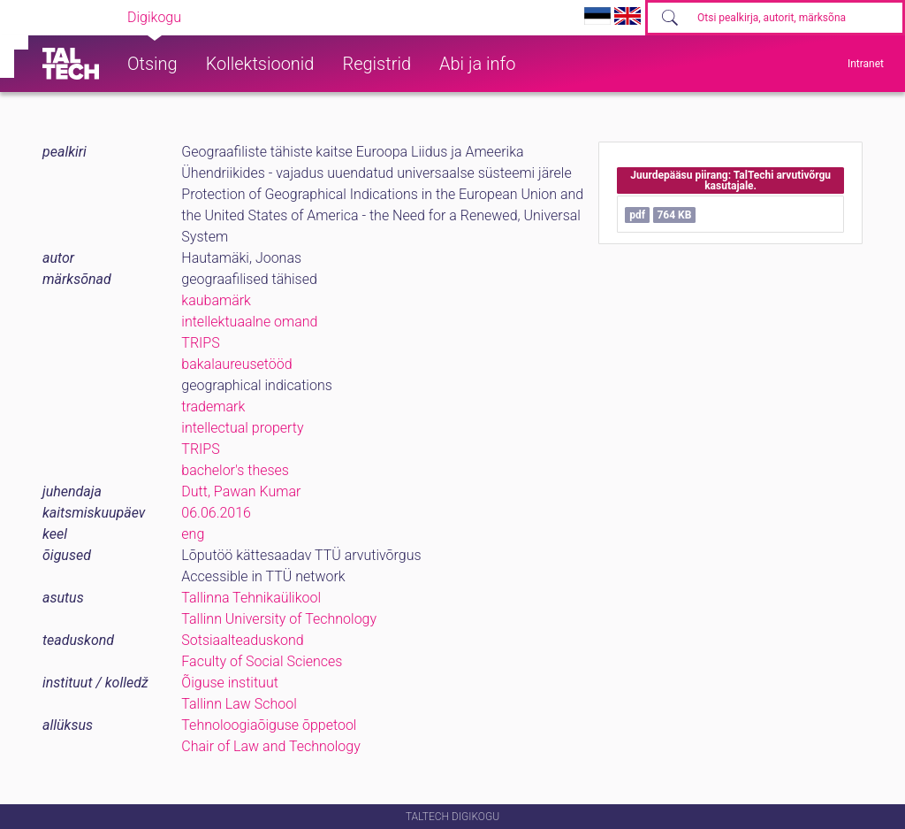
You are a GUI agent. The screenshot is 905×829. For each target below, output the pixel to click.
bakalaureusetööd (236, 364)
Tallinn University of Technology (278, 618)
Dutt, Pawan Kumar (240, 491)
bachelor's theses (235, 470)
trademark (213, 406)
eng (192, 534)
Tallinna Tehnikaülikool (251, 597)
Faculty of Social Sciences (261, 661)
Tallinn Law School (239, 703)
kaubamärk (216, 300)
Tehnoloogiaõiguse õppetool (268, 725)
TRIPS (200, 342)
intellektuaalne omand (249, 321)
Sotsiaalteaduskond (242, 640)
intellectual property (242, 427)
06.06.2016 (216, 512)
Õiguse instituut (229, 682)
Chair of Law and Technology (270, 746)
